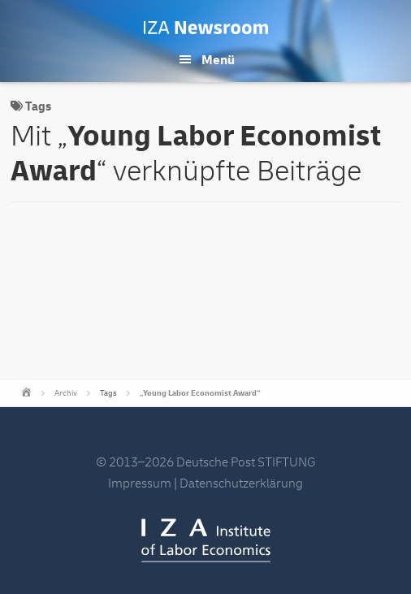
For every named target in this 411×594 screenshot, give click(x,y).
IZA (205, 540)
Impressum (139, 483)
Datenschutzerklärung (241, 483)
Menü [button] (218, 60)
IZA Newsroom (206, 27)
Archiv (65, 393)
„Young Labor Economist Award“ (200, 393)
